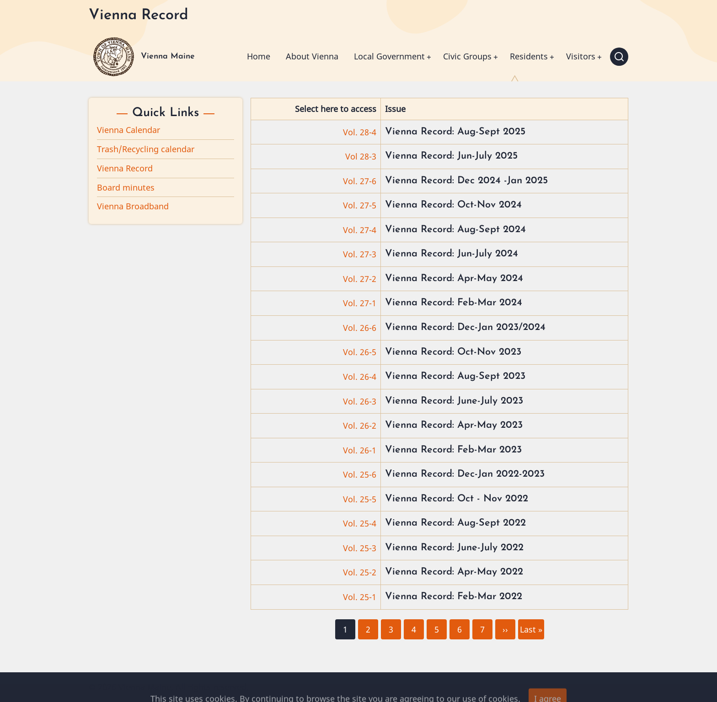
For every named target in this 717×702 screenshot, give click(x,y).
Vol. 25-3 (359, 547)
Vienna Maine (168, 56)
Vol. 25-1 (359, 596)
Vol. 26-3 (359, 401)
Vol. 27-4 (359, 229)
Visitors (580, 56)
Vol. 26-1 (359, 450)
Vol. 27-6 (359, 181)
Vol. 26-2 (359, 425)
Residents (529, 56)
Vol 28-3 (360, 156)
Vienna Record (125, 168)
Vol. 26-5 (359, 351)
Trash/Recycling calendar (145, 149)
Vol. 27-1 (359, 303)
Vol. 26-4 (359, 376)
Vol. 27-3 (359, 254)
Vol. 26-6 (359, 327)
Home (258, 56)
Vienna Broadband (133, 206)
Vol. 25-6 (359, 474)
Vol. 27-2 (359, 278)
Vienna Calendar (128, 129)
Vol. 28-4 (359, 132)
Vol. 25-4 (359, 523)
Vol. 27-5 (359, 205)
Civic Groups (467, 56)
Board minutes (126, 187)
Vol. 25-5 (359, 499)
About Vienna (312, 56)
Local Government (389, 56)
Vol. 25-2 (359, 572)
